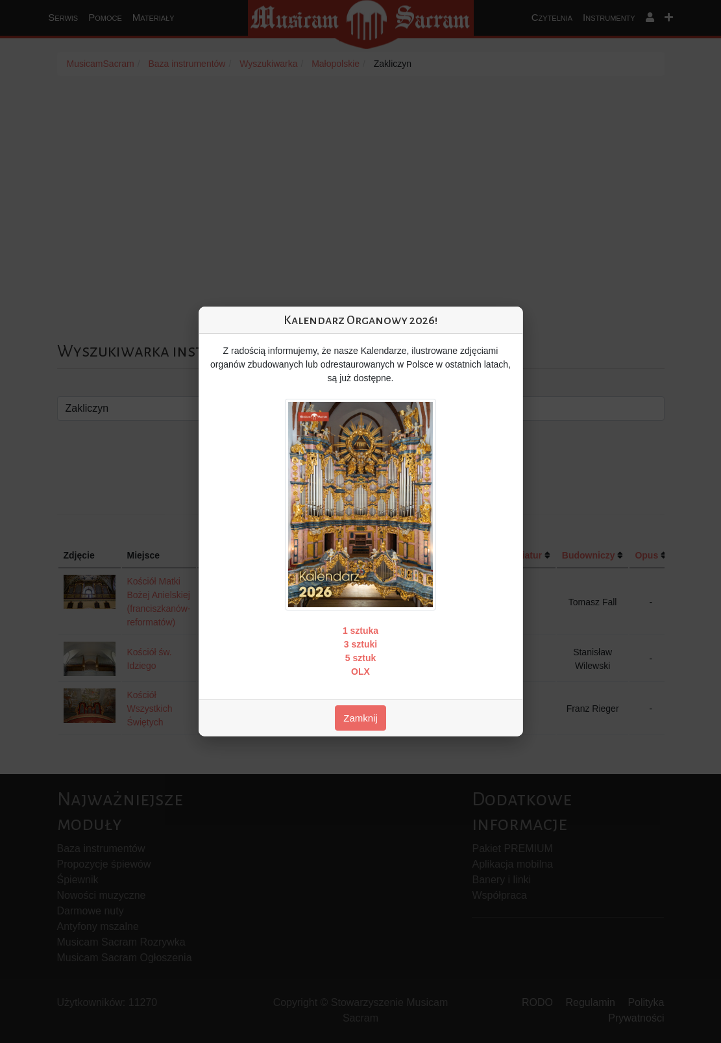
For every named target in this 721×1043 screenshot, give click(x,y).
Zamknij (360, 717)
